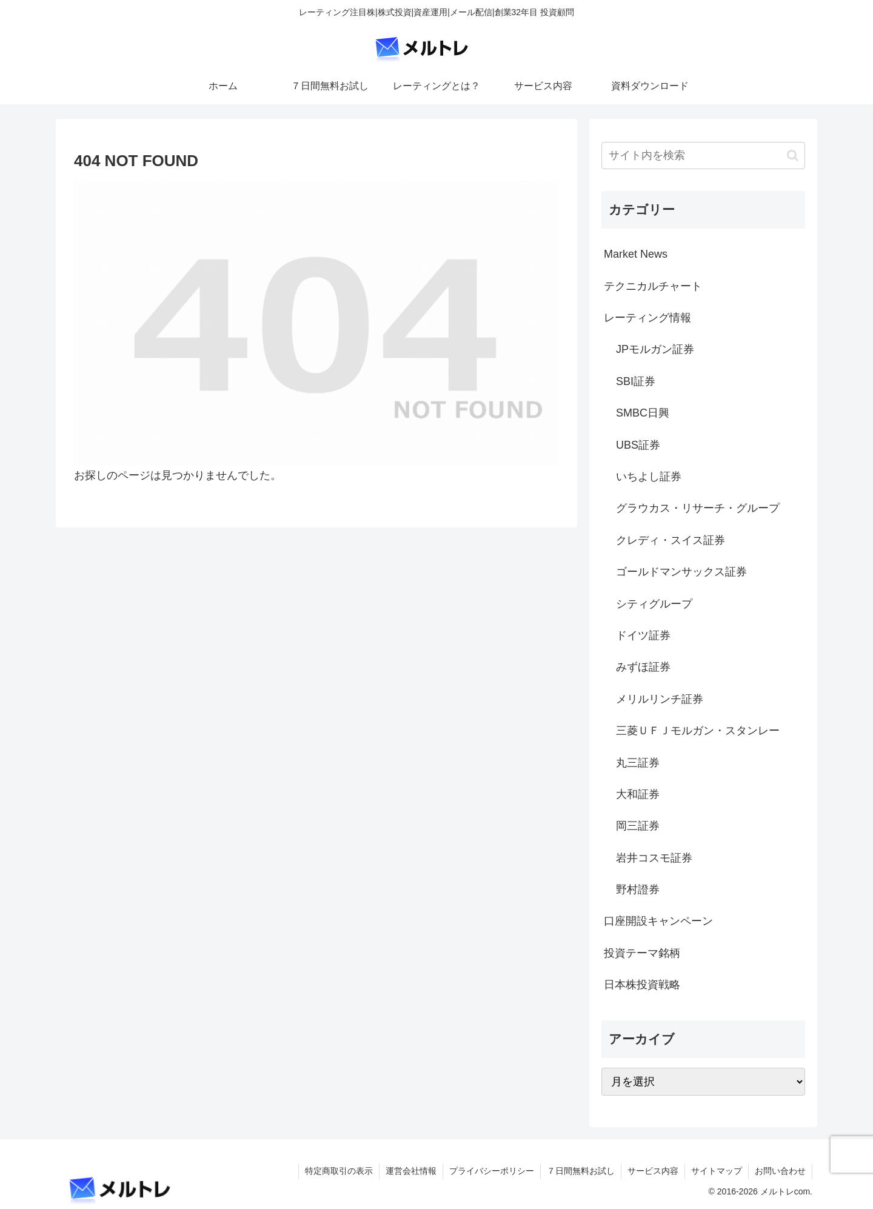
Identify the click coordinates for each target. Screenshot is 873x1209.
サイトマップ (716, 1171)
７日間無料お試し (581, 1171)
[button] (792, 155)
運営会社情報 (411, 1171)
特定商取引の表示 (339, 1171)
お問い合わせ (780, 1171)
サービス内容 (652, 1171)
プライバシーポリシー (491, 1171)
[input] (703, 155)
